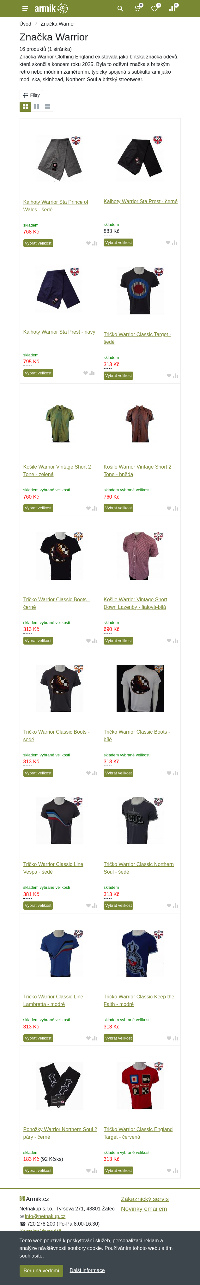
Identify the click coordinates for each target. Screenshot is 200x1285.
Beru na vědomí (41, 1270)
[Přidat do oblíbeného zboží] (88, 243)
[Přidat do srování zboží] (95, 243)
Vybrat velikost (38, 243)
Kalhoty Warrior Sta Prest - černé (141, 201)
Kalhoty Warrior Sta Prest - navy (59, 332)
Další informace (87, 1270)
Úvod (25, 24)
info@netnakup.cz (45, 1216)
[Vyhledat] (119, 8)
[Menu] (25, 8)
